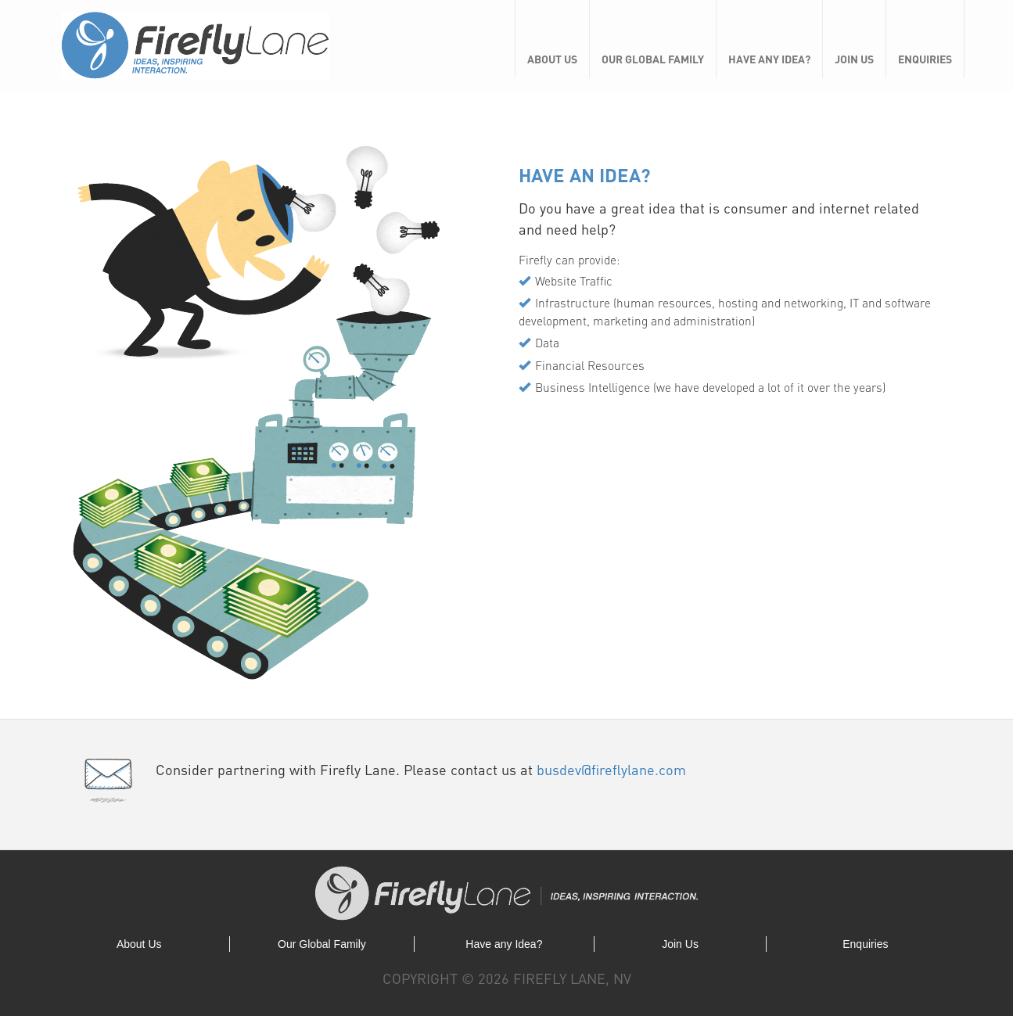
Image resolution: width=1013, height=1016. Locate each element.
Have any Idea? (769, 59)
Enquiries (925, 59)
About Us (552, 59)
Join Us (854, 59)
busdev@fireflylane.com (611, 769)
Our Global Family (653, 59)
